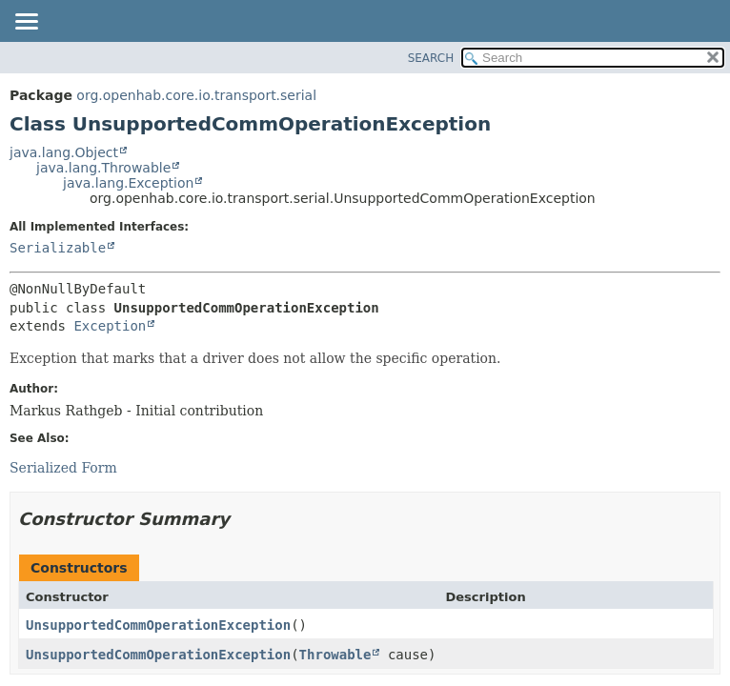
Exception (109, 325)
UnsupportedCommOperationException (158, 625)
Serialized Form (63, 467)
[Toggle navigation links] (26, 23)
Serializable (58, 247)
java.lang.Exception (128, 183)
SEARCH (431, 58)
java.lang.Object (64, 152)
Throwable (335, 654)
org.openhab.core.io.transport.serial (196, 95)
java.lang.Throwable (103, 167)
